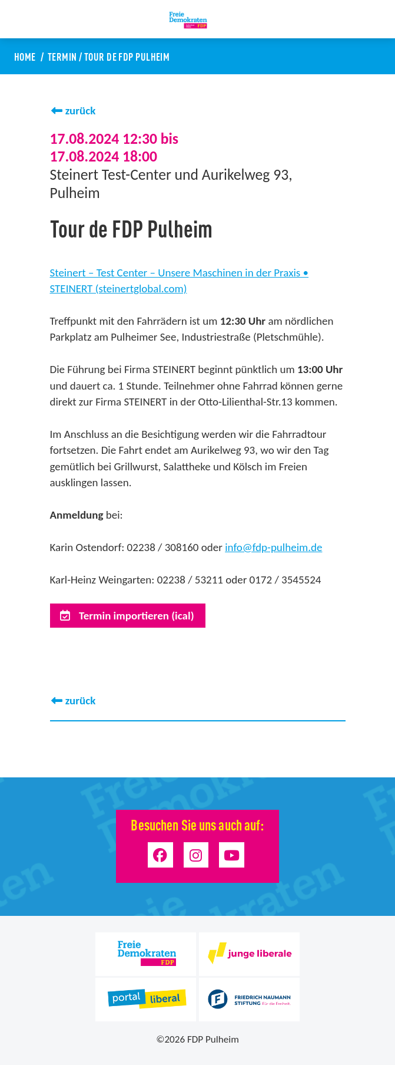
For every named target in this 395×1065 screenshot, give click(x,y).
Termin (62, 56)
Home (25, 56)
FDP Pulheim (213, 1039)
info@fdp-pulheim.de (273, 547)
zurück (80, 110)
